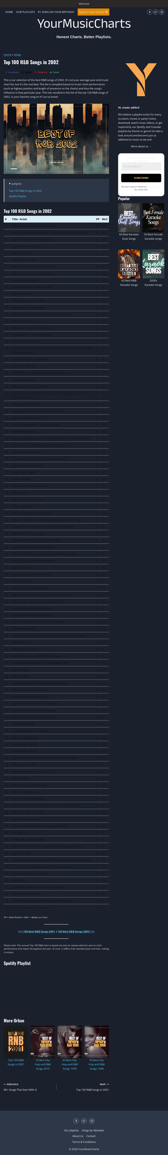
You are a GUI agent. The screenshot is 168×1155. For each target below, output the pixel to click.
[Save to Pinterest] (40, 72)
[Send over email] (54, 72)
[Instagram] (161, 12)
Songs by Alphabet (93, 1130)
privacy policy (154, 186)
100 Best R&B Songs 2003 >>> (76, 931)
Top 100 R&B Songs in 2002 (25, 191)
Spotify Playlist (17, 196)
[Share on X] (26, 72)
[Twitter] (155, 12)
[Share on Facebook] (12, 72)
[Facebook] (149, 12)
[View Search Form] (93, 12)
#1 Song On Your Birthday (56, 12)
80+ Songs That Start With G (29, 1086)
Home (9, 12)
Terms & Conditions (84, 1142)
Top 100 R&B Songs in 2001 (84, 1086)
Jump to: (17, 183)
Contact (91, 1136)
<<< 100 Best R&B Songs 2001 (36, 931)
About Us (77, 1136)
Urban (17, 54)
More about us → (141, 146)
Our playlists (25, 12)
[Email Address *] (141, 166)
